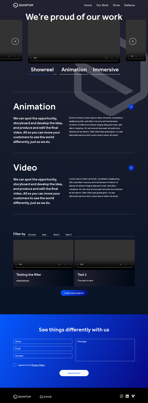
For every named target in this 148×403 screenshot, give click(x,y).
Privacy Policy (38, 365)
